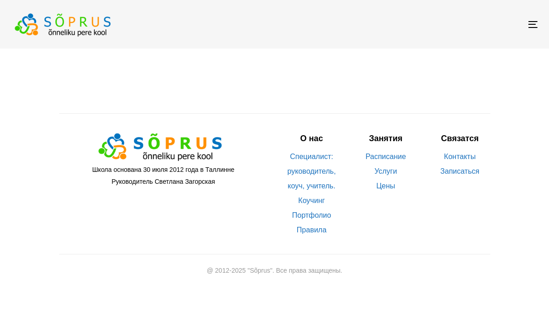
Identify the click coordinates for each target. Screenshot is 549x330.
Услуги (385, 171)
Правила (312, 230)
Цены (385, 186)
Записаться (459, 171)
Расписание (386, 156)
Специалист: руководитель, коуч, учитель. (312, 171)
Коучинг (311, 200)
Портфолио (311, 215)
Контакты (460, 156)
